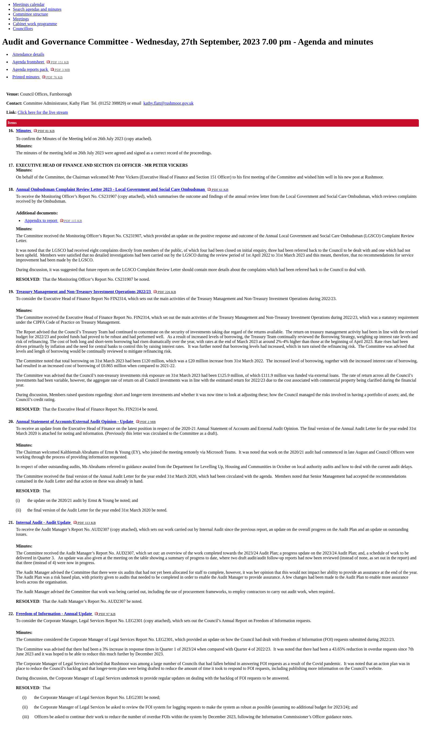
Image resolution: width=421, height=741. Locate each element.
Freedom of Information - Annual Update (66, 613)
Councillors (23, 28)
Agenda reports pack (41, 69)
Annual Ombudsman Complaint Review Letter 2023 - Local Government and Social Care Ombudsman (122, 189)
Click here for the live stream (43, 112)
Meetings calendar (29, 4)
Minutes (35, 130)
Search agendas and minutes (37, 9)
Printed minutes (37, 77)
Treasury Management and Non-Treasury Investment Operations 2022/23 (96, 291)
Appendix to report (53, 220)
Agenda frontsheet (40, 62)
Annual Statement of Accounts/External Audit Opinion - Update (86, 421)
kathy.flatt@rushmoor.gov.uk (168, 103)
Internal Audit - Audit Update (56, 522)
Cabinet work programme (35, 23)
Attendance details (28, 54)
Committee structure (30, 14)
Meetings (21, 19)
